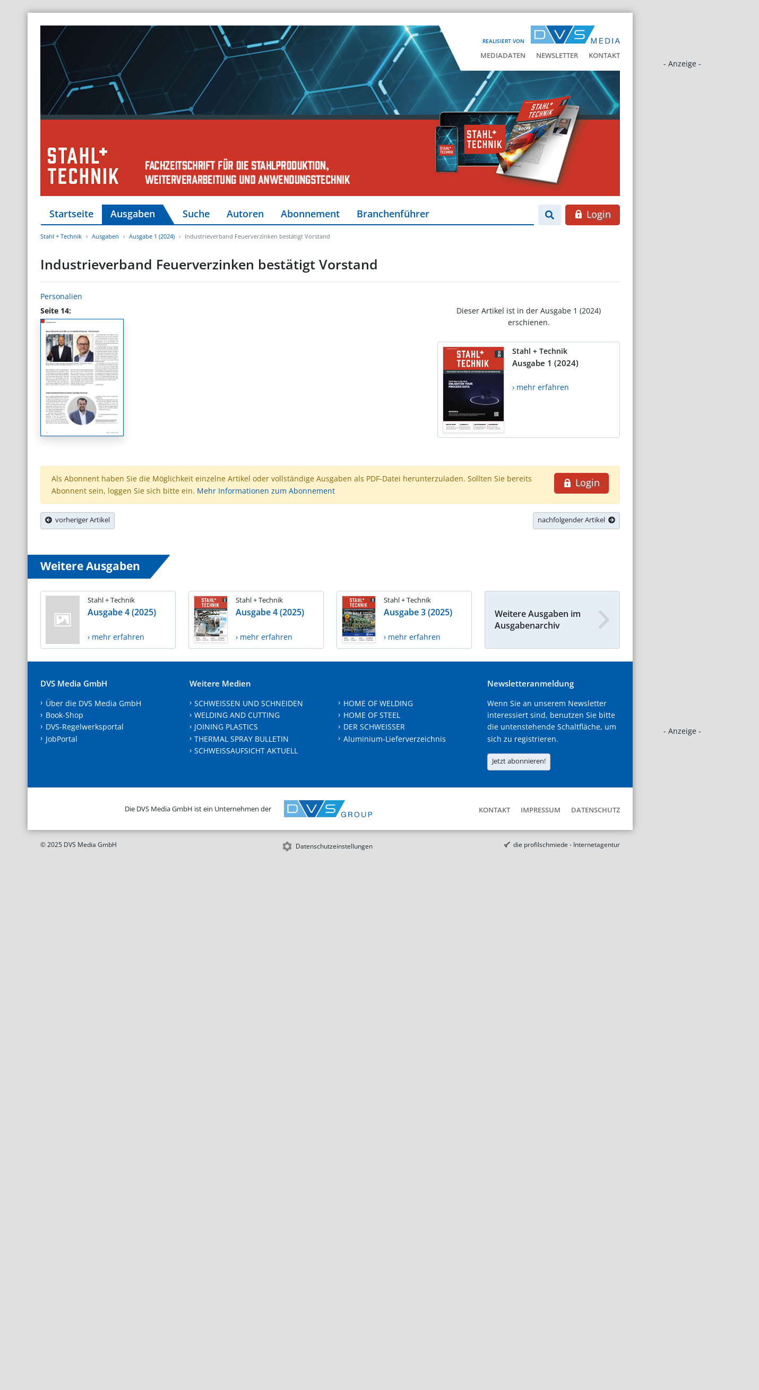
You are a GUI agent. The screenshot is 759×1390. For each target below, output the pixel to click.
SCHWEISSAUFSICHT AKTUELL (246, 750)
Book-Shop (64, 715)
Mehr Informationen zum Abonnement (266, 491)
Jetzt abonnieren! (519, 761)
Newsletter (557, 55)
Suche (196, 213)
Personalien (61, 296)
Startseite (71, 213)
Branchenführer (393, 213)
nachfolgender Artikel (576, 519)
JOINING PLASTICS (226, 727)
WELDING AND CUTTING (237, 715)
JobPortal (61, 739)
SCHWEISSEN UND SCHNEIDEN (248, 703)
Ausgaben (132, 213)
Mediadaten (502, 55)
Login (592, 214)
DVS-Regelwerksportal (85, 727)
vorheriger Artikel (77, 519)
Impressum (540, 810)
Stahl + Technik (61, 236)
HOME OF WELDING (378, 703)
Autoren (245, 213)
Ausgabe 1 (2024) (152, 236)
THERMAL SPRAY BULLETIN (241, 739)
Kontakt (604, 55)
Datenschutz (595, 810)
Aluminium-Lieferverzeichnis (394, 739)
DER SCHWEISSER (374, 727)
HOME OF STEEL (371, 715)
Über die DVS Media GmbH (93, 703)
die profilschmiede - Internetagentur (566, 844)
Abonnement (310, 213)
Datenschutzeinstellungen (334, 846)
